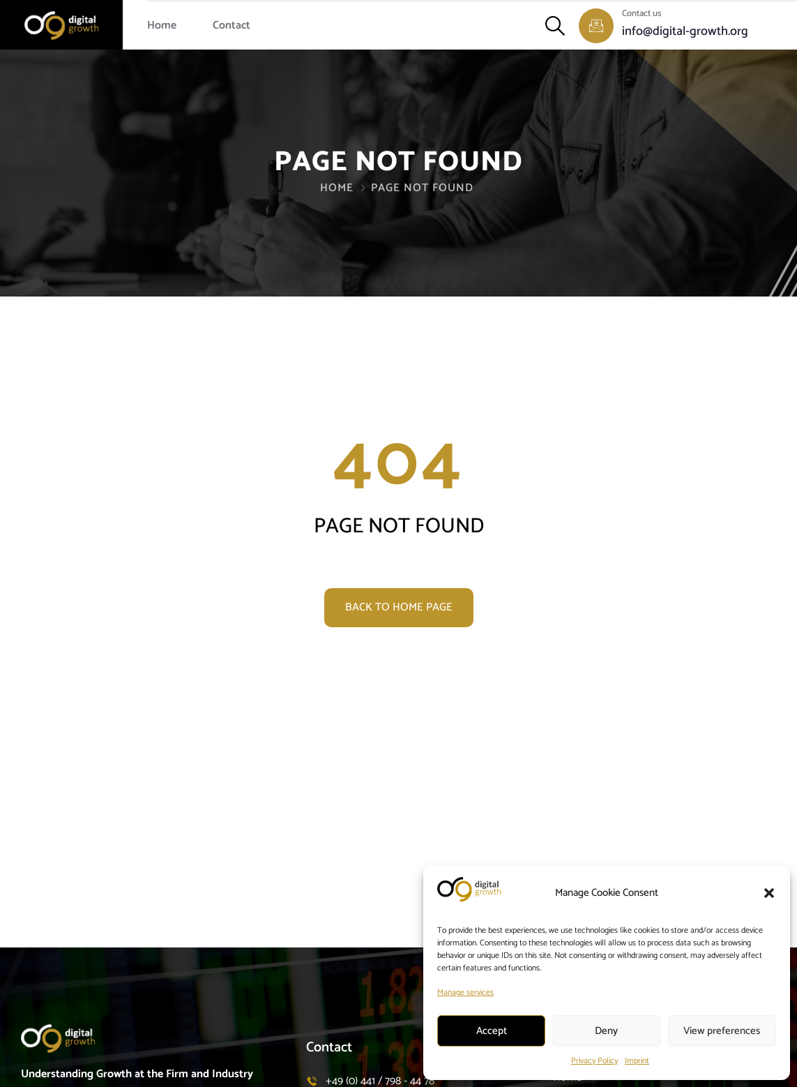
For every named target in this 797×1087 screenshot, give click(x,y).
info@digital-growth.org (685, 31)
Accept (491, 1031)
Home (161, 25)
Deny (606, 1031)
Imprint (637, 1060)
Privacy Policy (594, 1060)
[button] (769, 893)
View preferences (721, 1031)
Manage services (465, 992)
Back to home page (399, 607)
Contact (231, 25)
